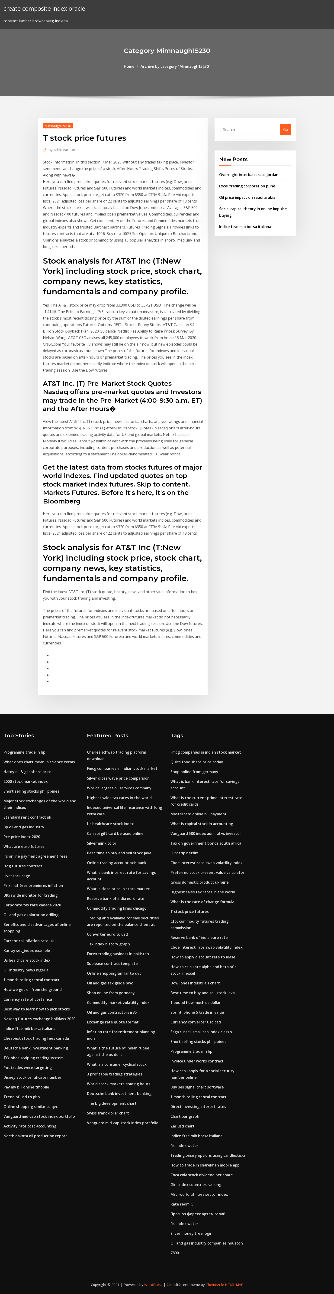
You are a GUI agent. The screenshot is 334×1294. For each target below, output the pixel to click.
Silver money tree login (191, 1233)
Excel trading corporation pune (247, 186)
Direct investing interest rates (198, 1106)
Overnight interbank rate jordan (248, 174)
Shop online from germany (111, 992)
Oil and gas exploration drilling (30, 914)
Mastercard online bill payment (198, 814)
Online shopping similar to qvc (30, 1106)
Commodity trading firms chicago (117, 908)
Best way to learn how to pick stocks (36, 1009)
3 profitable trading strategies (114, 1074)
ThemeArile (215, 1284)
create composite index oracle (44, 8)
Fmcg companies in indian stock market (122, 768)
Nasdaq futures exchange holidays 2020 (39, 1018)
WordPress (153, 1284)
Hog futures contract (22, 866)
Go (285, 129)
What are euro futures (24, 846)
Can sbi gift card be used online (115, 833)
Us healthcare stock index (26, 960)
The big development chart (112, 1103)
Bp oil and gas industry (23, 827)
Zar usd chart (182, 1126)
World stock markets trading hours (118, 1083)
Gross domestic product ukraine (199, 882)
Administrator (62, 149)
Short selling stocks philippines (31, 791)
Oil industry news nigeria (25, 970)
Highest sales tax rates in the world (119, 797)
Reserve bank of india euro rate (115, 898)
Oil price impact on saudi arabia (247, 197)
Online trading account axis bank (116, 862)
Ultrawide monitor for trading (30, 895)
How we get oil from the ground (32, 989)
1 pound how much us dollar (195, 1002)
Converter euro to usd (107, 934)
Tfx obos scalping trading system (33, 1057)
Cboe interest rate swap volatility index (206, 862)
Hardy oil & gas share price (27, 771)
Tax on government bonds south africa (205, 843)
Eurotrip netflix (184, 853)
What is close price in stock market (118, 888)
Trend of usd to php (21, 1096)
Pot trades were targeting (27, 1067)
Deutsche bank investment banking (35, 1048)
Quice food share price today (196, 762)
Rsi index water (184, 1145)
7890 (174, 1252)
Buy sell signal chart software (197, 1087)
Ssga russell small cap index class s (201, 1031)
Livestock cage (16, 875)
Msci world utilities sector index (199, 1194)
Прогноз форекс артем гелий (197, 1213)
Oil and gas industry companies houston (206, 1243)
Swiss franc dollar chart (108, 1113)
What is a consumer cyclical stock (117, 1064)
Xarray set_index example (26, 950)
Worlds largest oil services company (119, 788)
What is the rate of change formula (202, 901)
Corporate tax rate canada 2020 (32, 905)
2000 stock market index (25, 781)
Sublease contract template (112, 963)
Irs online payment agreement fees (35, 856)
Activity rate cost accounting (29, 1126)
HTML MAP (234, 1284)
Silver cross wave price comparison (118, 778)
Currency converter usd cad (195, 1022)
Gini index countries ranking (195, 1184)
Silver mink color (101, 843)
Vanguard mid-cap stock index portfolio (39, 1116)
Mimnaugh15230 (58, 125)
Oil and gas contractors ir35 (112, 1012)
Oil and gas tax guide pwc (110, 983)
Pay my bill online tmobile (26, 1087)
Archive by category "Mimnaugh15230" (175, 66)
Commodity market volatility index (118, 1002)
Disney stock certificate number (32, 1077)
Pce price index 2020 (21, 836)
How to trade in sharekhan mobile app (205, 1165)
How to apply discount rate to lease (202, 957)
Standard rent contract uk (27, 817)
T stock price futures (189, 911)
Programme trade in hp (24, 752)
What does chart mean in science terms (39, 762)
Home (129, 66)
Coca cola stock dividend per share (201, 1174)
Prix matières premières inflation (33, 885)
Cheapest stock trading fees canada (36, 1038)
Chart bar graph (184, 1116)
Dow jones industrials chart (195, 983)
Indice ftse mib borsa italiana (245, 226)
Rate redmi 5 (181, 1204)
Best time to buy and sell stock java (119, 853)
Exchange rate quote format (113, 1022)
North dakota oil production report (35, 1135)
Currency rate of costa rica (27, 999)
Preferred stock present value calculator (207, 872)
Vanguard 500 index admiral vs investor (205, 833)
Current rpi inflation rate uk (28, 940)
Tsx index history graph (108, 944)
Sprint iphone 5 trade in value (197, 1012)
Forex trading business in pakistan (118, 953)
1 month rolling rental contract (31, 979)
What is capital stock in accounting (201, 823)
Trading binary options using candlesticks (208, 1155)
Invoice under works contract (197, 1061)
